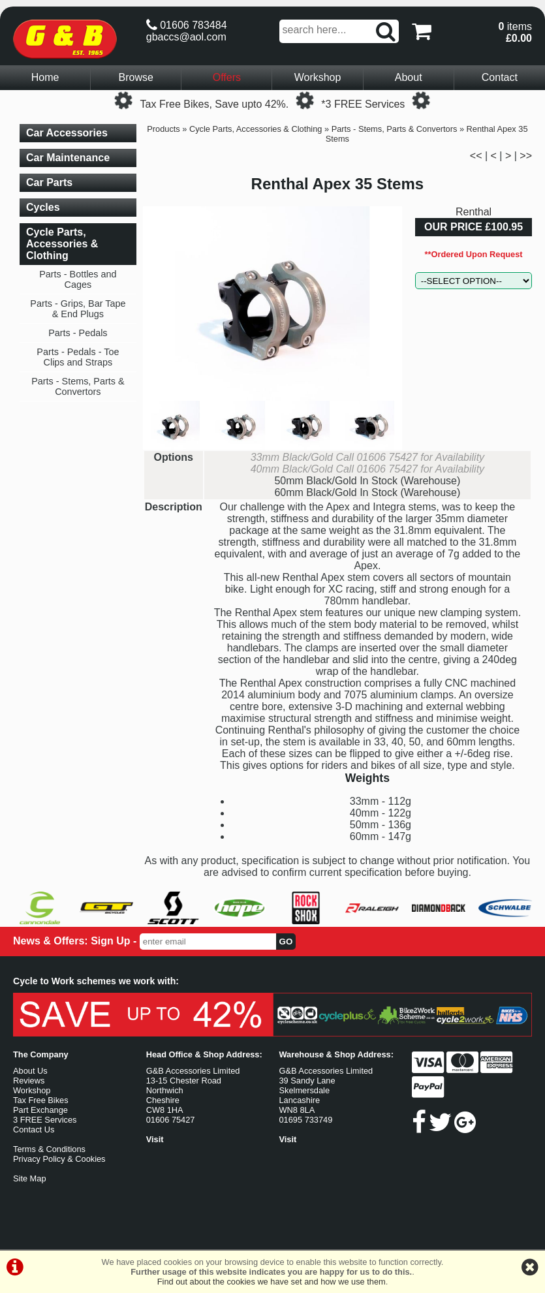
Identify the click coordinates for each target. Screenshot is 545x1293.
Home (45, 77)
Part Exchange (40, 1110)
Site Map (29, 1178)
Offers (227, 77)
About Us (30, 1071)
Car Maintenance (68, 157)
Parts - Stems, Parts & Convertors (395, 129)
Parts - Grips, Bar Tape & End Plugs (77, 308)
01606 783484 (186, 25)
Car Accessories (67, 132)
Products (163, 129)
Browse (136, 77)
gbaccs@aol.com (186, 36)
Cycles (43, 207)
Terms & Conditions (49, 1149)
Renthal (473, 211)
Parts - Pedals (77, 333)
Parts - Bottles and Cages (77, 279)
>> (526, 155)
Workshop (317, 77)
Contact (500, 77)
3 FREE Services (44, 1120)
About (408, 77)
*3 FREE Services (363, 104)
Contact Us (33, 1129)
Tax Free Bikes (41, 1100)
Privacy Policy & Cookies (59, 1159)
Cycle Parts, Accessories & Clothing (255, 129)
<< (476, 155)
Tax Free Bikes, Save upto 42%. (214, 104)
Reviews (28, 1080)
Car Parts (49, 182)
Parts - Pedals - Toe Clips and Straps (78, 357)
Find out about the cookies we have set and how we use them (271, 1281)
